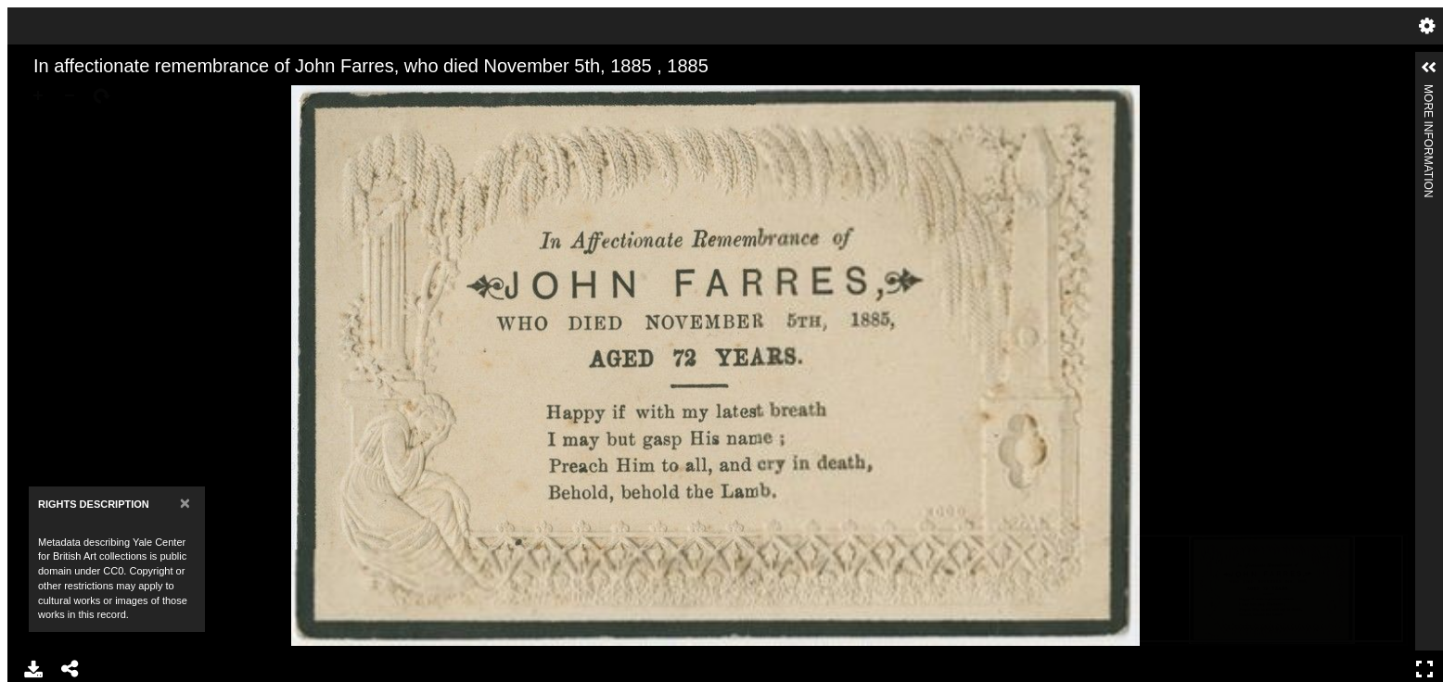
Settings (1427, 26)
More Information (1428, 92)
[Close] (185, 502)
